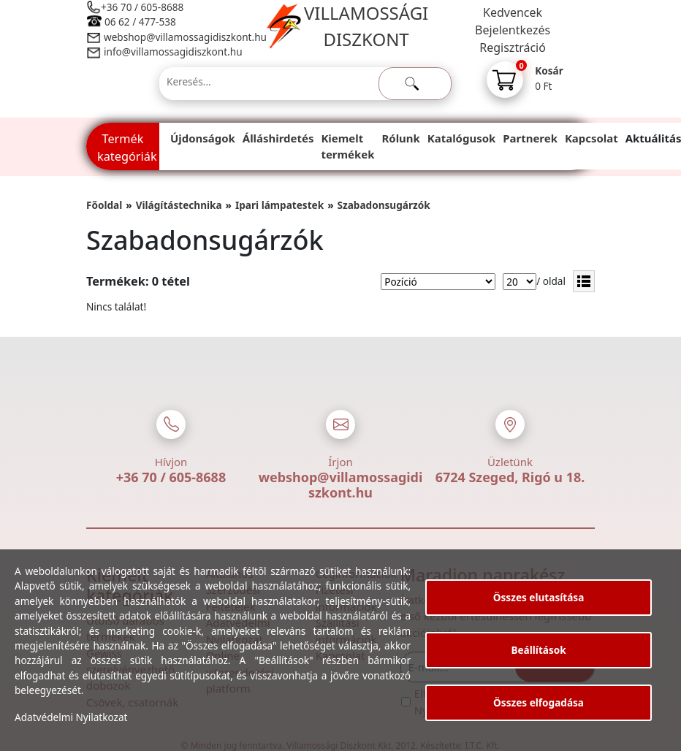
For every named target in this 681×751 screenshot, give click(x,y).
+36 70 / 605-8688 (142, 7)
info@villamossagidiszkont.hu (173, 51)
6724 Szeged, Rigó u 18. (510, 477)
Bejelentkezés (512, 30)
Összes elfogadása (538, 702)
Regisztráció (512, 47)
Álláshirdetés (278, 138)
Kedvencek (512, 12)
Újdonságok (202, 138)
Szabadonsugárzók (384, 205)
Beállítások (538, 650)
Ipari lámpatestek (279, 205)
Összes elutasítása (539, 597)
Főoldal (104, 205)
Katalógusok (461, 138)
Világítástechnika (179, 205)
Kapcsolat (591, 138)
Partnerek (530, 138)
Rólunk (401, 138)
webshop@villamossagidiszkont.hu (184, 37)
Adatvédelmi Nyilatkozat (71, 717)
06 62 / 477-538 (140, 21)
